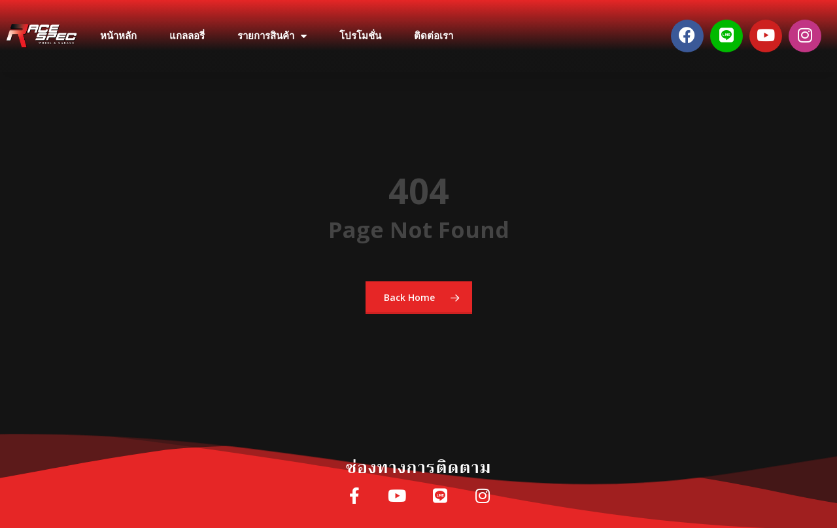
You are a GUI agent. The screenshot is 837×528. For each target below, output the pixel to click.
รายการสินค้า (272, 36)
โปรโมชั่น (360, 36)
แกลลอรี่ (187, 36)
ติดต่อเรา (433, 36)
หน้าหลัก (118, 36)
